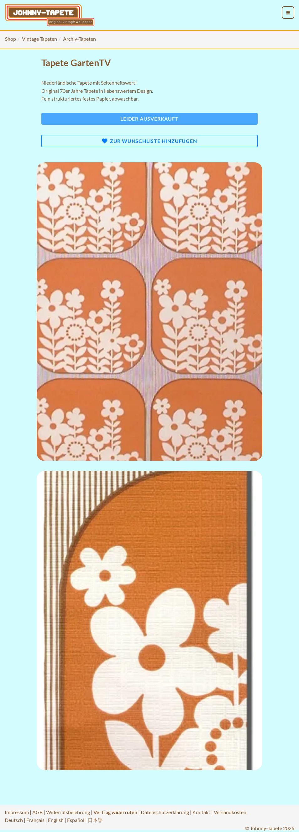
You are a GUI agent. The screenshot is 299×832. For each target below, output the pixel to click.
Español (75, 820)
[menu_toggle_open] (288, 12)
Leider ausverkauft (149, 119)
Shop (10, 39)
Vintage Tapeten (39, 39)
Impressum (17, 812)
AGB (37, 812)
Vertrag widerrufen (115, 812)
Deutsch (14, 820)
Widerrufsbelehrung (68, 812)
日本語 (95, 820)
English (56, 820)
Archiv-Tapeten (79, 39)
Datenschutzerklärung (165, 812)
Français (35, 820)
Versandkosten (230, 812)
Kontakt (201, 812)
